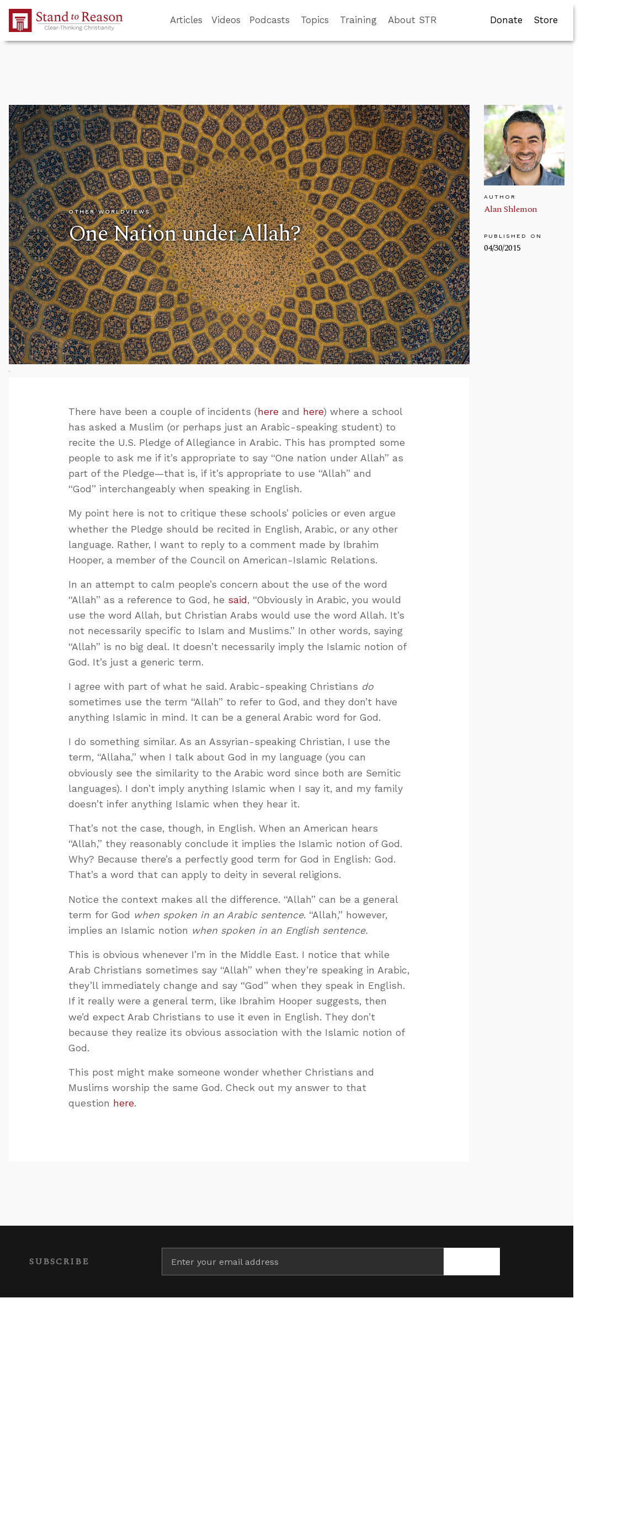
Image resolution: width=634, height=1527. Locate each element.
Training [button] (358, 19)
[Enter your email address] (303, 1261)
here (268, 411)
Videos (226, 19)
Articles (186, 19)
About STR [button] (412, 19)
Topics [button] (315, 19)
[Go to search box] (447, 20)
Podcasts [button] (269, 19)
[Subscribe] (472, 1261)
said (237, 599)
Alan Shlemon (510, 209)
